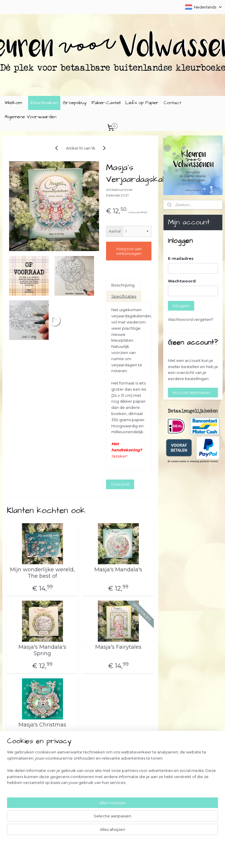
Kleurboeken (44, 102)
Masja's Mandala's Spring (42, 650)
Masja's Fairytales (118, 647)
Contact (172, 102)
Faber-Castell (106, 102)
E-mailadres (181, 258)
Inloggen (181, 305)
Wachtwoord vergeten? (190, 319)
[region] (74, 811)
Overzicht (120, 484)
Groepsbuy (75, 102)
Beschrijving (122, 285)
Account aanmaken (191, 392)
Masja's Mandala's (118, 570)
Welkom (13, 102)
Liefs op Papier (142, 102)
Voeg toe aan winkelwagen (129, 251)
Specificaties (123, 296)
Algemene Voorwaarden (30, 116)
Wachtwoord (182, 281)
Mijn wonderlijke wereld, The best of (42, 573)
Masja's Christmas (42, 725)
